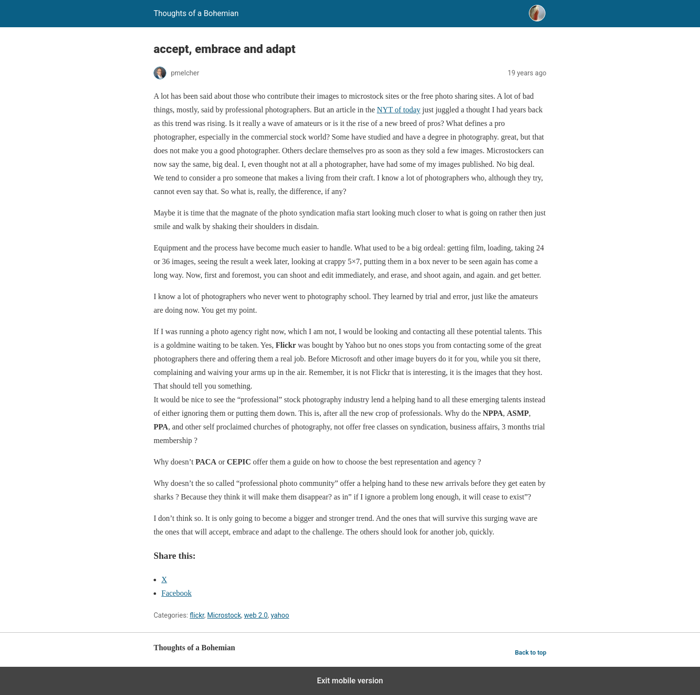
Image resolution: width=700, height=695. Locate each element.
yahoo (280, 615)
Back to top (530, 652)
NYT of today (398, 110)
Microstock (224, 615)
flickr (197, 615)
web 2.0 (256, 615)
